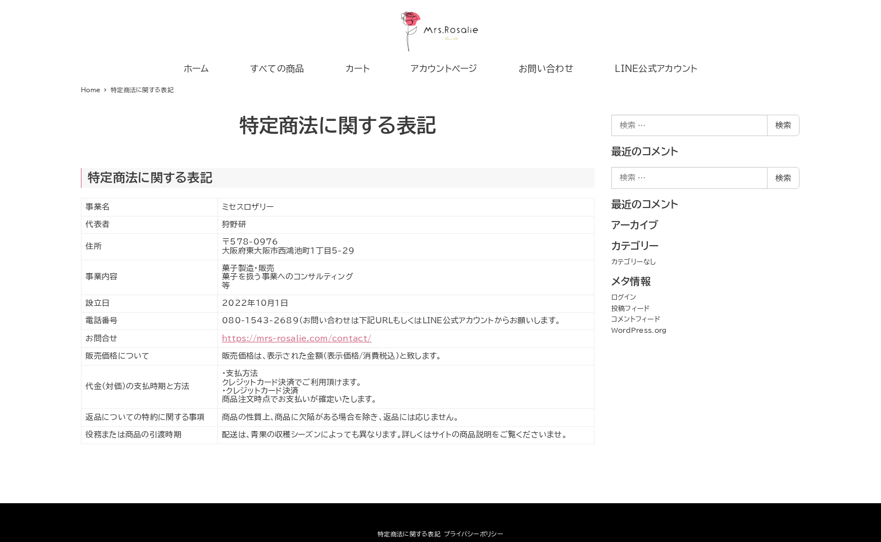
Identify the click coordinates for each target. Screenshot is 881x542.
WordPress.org (639, 330)
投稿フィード (630, 308)
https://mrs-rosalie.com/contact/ (296, 338)
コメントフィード (635, 318)
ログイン (623, 296)
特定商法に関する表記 (409, 534)
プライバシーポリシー (473, 534)
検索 (783, 125)
